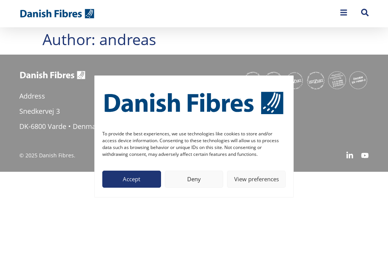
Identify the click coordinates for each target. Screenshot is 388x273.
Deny (194, 179)
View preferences (256, 179)
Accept (131, 179)
